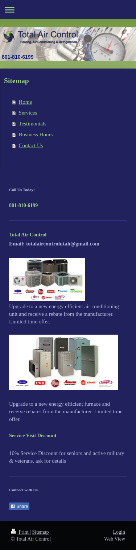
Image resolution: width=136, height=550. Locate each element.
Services (28, 113)
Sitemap (40, 532)
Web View (114, 539)
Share (19, 506)
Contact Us (31, 145)
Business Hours (36, 134)
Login (119, 532)
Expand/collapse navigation (68, 9)
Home (25, 102)
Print (20, 532)
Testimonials (32, 124)
